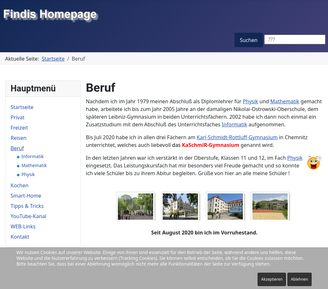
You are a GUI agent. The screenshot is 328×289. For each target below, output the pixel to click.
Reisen (19, 137)
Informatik (234, 124)
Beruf (17, 148)
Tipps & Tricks (27, 205)
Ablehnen (299, 279)
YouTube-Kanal (28, 216)
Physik (250, 101)
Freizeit (19, 127)
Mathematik (284, 101)
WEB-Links (23, 226)
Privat (17, 117)
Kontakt (20, 236)
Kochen (20, 185)
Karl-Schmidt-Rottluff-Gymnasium (237, 137)
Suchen (249, 40)
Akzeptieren (272, 279)
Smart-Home (26, 195)
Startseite (22, 107)
